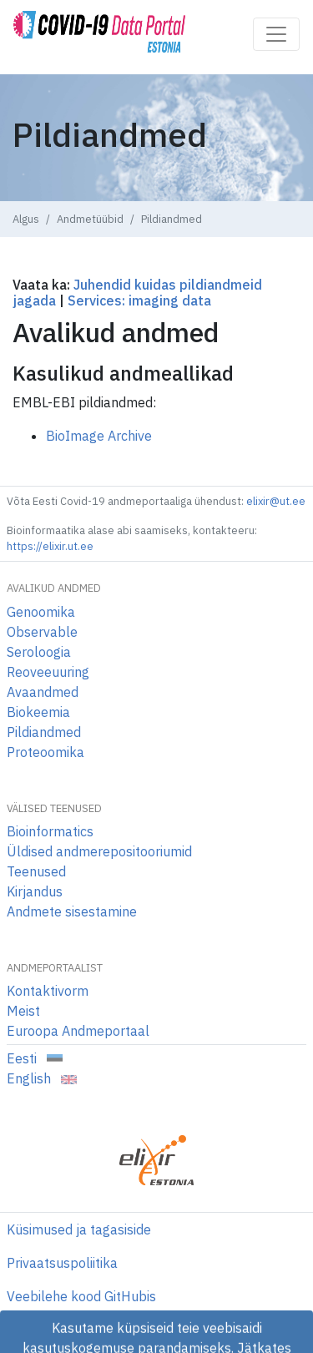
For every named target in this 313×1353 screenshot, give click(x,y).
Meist (23, 1010)
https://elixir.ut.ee (50, 546)
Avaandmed (42, 692)
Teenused (36, 871)
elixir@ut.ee (275, 501)
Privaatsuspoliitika (62, 1263)
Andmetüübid (90, 219)
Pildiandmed (44, 732)
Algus (26, 219)
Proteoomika (45, 752)
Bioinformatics (50, 831)
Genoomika (41, 611)
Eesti (35, 1058)
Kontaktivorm (47, 990)
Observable (42, 631)
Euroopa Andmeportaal (78, 1030)
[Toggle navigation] (276, 34)
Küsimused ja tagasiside (79, 1229)
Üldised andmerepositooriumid (99, 851)
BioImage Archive (99, 435)
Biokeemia (38, 712)
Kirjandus (35, 891)
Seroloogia (39, 652)
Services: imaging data (139, 300)
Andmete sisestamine (72, 911)
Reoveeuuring (48, 672)
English (42, 1078)
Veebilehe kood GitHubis (81, 1296)
